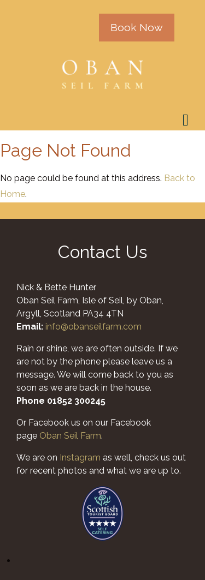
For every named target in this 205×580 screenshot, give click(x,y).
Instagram (80, 457)
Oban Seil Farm (70, 435)
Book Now (136, 27)
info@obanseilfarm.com (93, 326)
